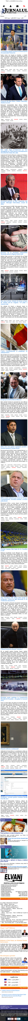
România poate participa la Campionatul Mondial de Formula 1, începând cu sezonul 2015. (14, 699)
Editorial (24, 925)
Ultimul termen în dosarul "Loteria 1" (12, 649)
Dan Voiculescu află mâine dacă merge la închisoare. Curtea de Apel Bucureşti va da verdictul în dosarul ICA (14, 599)
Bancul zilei (23, 898)
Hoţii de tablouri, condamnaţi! (10, 749)
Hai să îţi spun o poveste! (7, 955)
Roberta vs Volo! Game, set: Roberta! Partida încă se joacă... (13, 941)
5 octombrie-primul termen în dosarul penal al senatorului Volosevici (14, 52)
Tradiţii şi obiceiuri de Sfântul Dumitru (11, 992)
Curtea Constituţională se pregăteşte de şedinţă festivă (14, 351)
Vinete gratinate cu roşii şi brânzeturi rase (11, 833)
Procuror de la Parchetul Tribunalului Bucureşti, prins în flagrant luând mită (14, 253)
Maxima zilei (23, 967)
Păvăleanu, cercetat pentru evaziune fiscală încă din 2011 (14, 797)
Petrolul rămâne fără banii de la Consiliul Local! (14, 549)
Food (3, 820)
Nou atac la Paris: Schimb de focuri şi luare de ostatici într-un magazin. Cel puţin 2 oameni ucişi (14, 302)
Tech (2, 847)
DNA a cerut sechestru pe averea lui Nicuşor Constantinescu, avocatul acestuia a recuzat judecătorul (14, 499)
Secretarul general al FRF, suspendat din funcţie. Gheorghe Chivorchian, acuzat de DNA (14, 202)
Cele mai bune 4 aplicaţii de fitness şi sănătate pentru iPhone (14, 860)
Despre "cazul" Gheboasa (7, 928)
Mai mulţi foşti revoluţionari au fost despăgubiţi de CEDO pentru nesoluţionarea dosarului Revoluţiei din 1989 (14, 151)
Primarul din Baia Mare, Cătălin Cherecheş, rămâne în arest (14, 101)
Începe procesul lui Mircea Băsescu (11, 399)
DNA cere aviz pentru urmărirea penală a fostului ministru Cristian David (14, 447)
